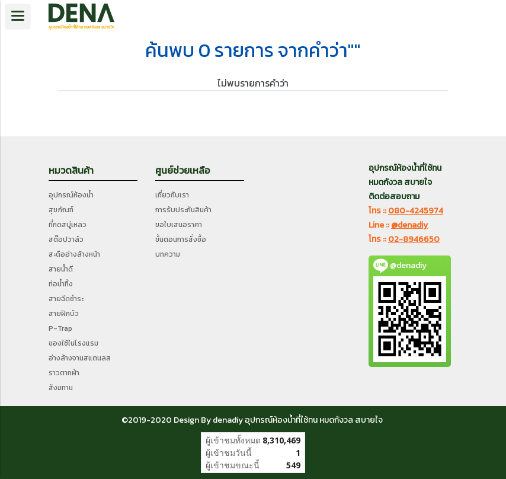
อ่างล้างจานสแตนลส (80, 358)
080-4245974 (415, 211)
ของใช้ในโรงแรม (73, 343)
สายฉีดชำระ (66, 298)
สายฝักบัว (64, 313)
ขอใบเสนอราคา (178, 224)
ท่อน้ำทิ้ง (61, 284)
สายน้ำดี (61, 269)
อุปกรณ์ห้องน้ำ (71, 195)
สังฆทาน (61, 387)
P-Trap (60, 328)
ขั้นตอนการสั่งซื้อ (180, 239)
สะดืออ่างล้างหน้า (74, 254)
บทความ (167, 254)
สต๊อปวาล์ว (66, 239)
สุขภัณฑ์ (61, 210)
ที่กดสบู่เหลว (68, 224)
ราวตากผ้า (64, 373)
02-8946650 (414, 239)
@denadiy (409, 225)
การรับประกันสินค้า (183, 210)
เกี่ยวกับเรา (172, 195)
